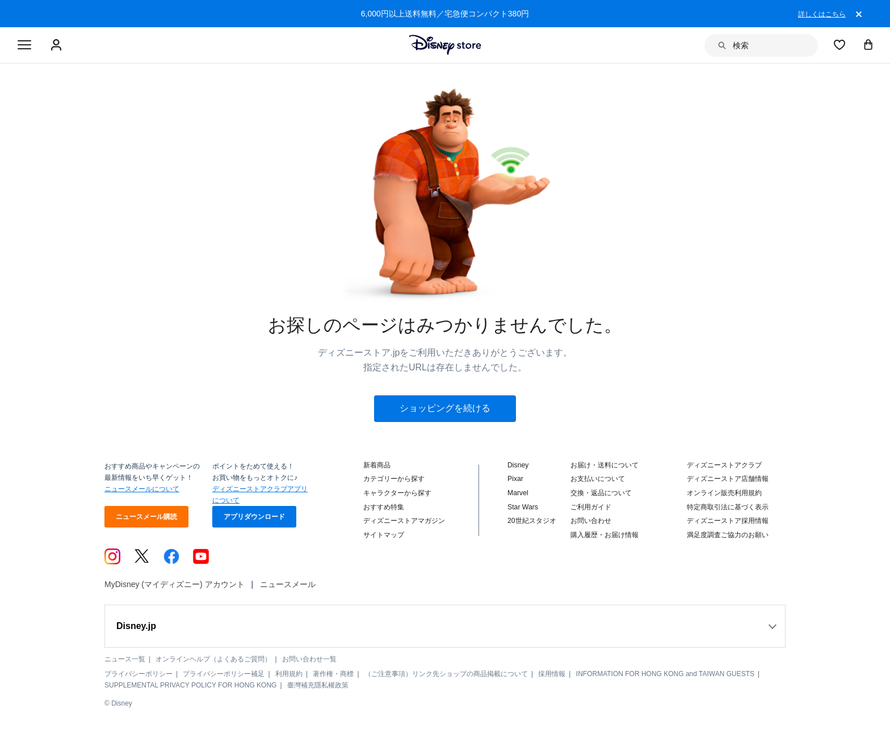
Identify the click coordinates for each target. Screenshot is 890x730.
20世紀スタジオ (531, 521)
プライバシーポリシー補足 (224, 674)
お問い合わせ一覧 (309, 659)
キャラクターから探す (397, 493)
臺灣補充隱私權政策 (318, 685)
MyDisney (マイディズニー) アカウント (174, 584)
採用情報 (551, 674)
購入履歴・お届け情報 (604, 535)
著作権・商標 (333, 674)
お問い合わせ (590, 521)
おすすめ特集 (383, 507)
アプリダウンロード (254, 517)
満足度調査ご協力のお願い (728, 535)
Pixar (515, 479)
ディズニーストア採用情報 (728, 521)
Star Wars (522, 507)
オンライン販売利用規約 (724, 493)
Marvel (517, 493)
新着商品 (377, 465)
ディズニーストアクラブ (724, 465)
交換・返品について (601, 493)
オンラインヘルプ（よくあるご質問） (213, 659)
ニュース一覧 (124, 659)
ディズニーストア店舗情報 (728, 479)
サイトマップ (383, 535)
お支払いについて (597, 479)
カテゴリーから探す (394, 479)
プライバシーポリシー (138, 674)
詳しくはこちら (822, 14)
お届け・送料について (604, 465)
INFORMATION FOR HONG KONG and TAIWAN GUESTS (665, 674)
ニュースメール (288, 584)
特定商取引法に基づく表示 (728, 507)
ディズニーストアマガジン (404, 521)
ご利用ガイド (590, 507)
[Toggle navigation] (24, 45)
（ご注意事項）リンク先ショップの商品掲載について (446, 674)
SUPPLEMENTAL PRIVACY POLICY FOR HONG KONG (190, 685)
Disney (517, 465)
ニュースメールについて (141, 489)
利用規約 (289, 674)
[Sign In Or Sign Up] (57, 45)
